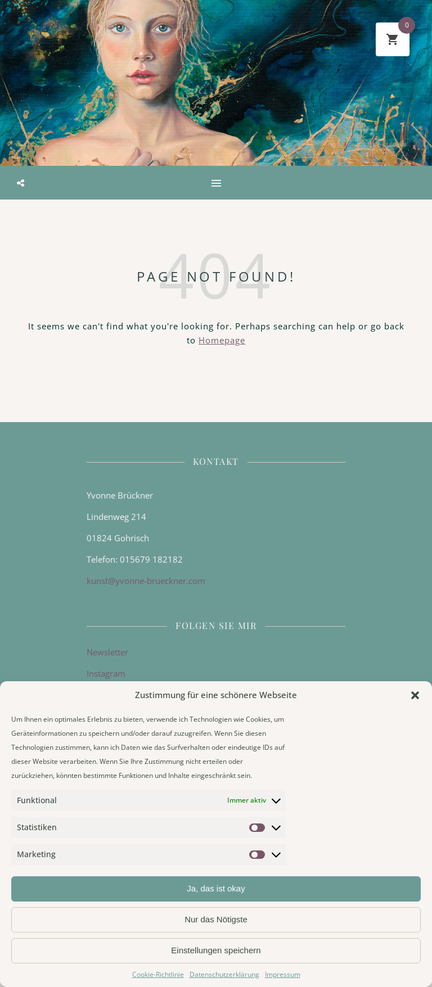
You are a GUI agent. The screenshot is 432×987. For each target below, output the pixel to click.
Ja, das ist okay (216, 888)
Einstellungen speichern (215, 950)
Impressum (282, 974)
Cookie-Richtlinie (158, 974)
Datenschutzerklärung (224, 974)
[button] (415, 695)
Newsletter (107, 652)
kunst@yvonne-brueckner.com (146, 580)
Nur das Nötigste (216, 919)
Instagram (106, 673)
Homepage (222, 340)
